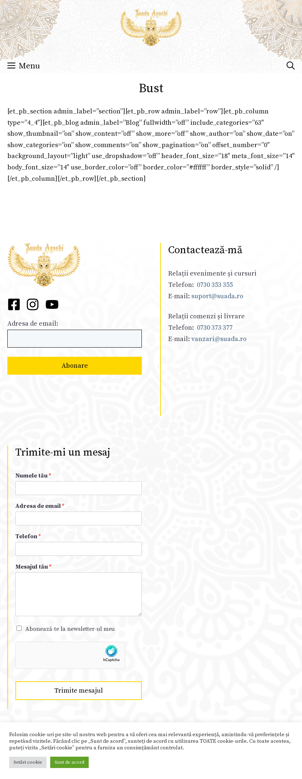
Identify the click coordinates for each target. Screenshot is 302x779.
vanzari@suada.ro (219, 339)
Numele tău (33, 475)
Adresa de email (39, 506)
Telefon (28, 536)
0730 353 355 (215, 285)
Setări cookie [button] (28, 762)
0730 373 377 (215, 327)
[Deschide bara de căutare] (290, 66)
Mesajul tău (33, 566)
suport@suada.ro (216, 296)
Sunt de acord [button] (69, 762)
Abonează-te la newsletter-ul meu (70, 629)
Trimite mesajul (78, 690)
